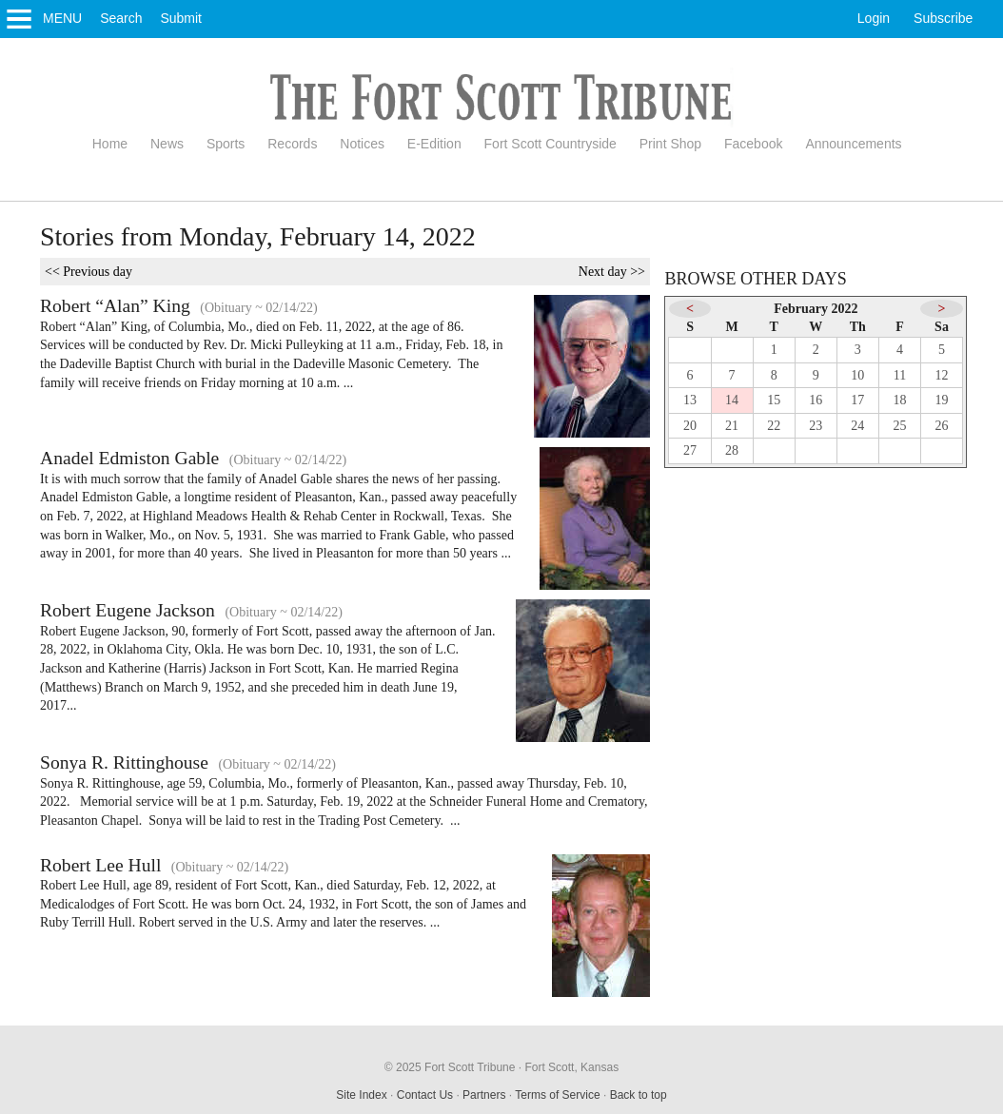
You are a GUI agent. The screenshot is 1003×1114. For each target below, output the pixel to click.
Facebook (753, 143)
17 (857, 400)
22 (773, 426)
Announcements (853, 143)
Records (292, 143)
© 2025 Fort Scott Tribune (450, 1067)
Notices (362, 143)
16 (815, 400)
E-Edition (434, 143)
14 (731, 400)
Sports (225, 143)
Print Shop (670, 143)
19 (942, 400)
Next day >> (612, 271)
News (167, 143)
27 (690, 450)
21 (731, 426)
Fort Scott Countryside (550, 143)
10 (857, 375)
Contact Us (425, 1095)
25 (899, 426)
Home (110, 143)
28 (731, 450)
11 (900, 375)
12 (942, 375)
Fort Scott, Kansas (571, 1067)
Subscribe (943, 18)
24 (857, 426)
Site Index (361, 1095)
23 (815, 426)
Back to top (638, 1095)
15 (773, 400)
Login (873, 18)
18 (899, 400)
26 (942, 426)
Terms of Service (557, 1095)
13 (690, 400)
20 (690, 426)
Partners (483, 1095)
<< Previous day (88, 271)
